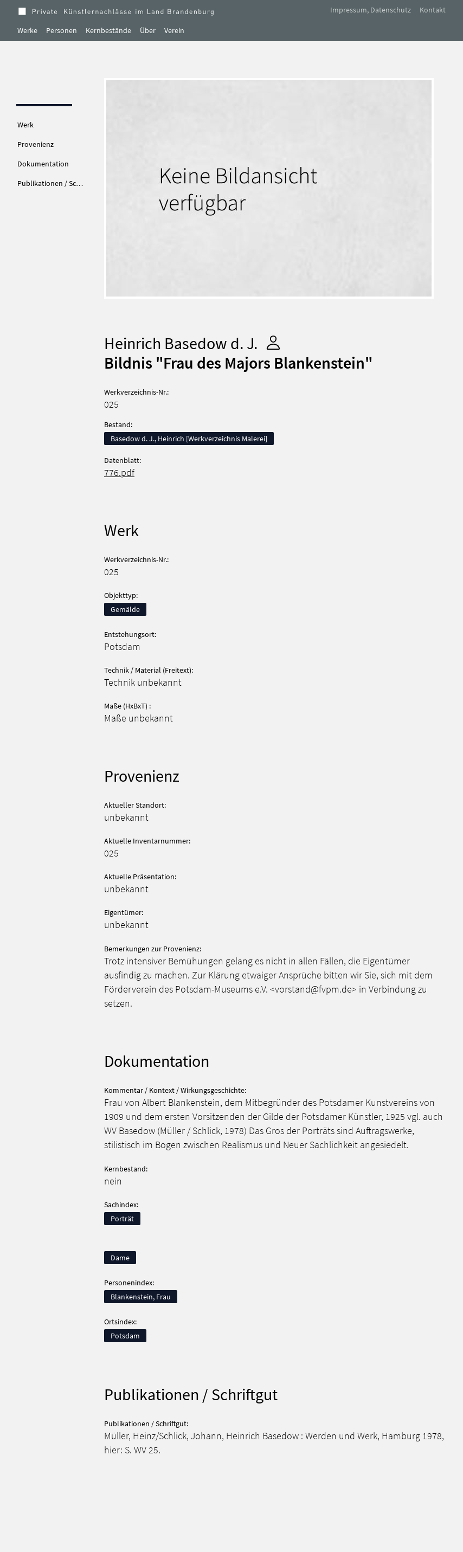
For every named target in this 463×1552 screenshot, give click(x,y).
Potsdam (125, 1336)
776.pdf (119, 473)
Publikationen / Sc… (50, 183)
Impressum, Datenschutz (370, 10)
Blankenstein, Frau (141, 1297)
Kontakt (433, 10)
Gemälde (125, 609)
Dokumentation (43, 164)
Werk (25, 125)
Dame (120, 1258)
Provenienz (35, 144)
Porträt (122, 1218)
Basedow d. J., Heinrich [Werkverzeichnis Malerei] (189, 438)
